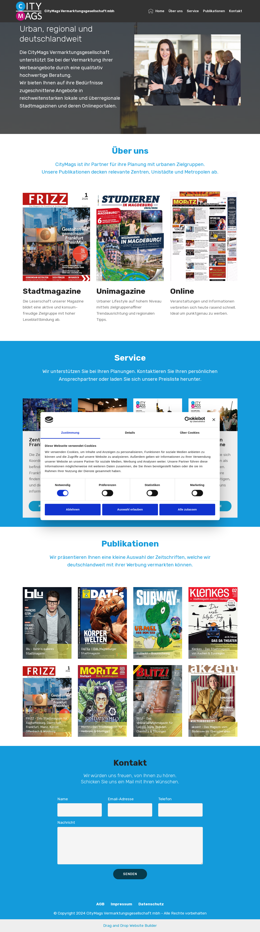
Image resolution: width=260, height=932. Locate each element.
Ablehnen (72, 509)
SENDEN (130, 874)
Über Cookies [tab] (190, 432)
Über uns (176, 11)
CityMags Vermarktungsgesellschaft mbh (79, 11)
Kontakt (235, 11)
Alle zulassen (187, 509)
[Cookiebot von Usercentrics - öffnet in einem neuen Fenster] (187, 420)
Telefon (165, 799)
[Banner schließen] (213, 419)
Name (62, 799)
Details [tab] (130, 432)
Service (193, 11)
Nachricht (66, 822)
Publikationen (214, 11)
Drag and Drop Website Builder (130, 925)
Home (156, 11)
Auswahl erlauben (130, 509)
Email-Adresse (121, 799)
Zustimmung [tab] (70, 432)
